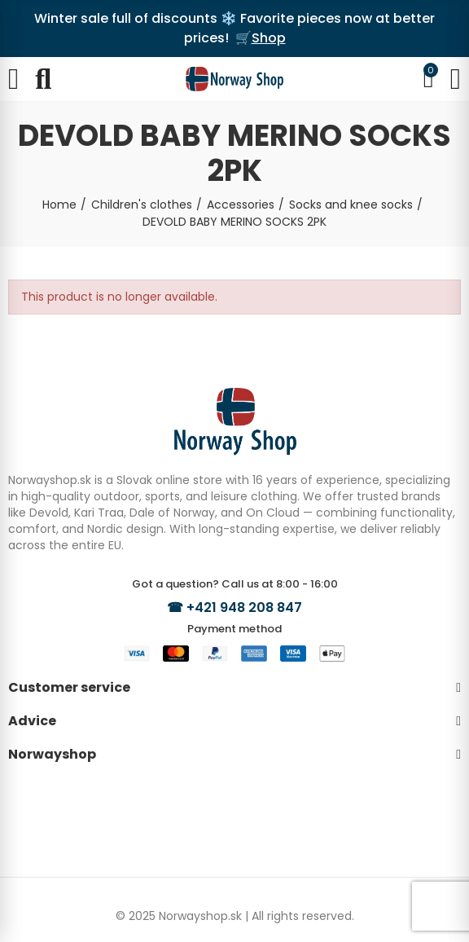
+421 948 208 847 (244, 607)
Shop (269, 38)
